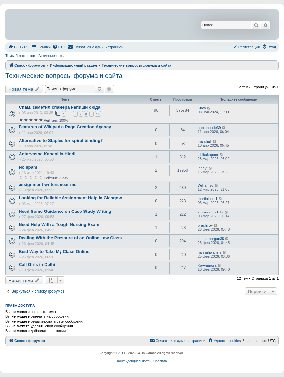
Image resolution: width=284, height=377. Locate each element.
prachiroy (205, 225)
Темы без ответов (20, 56)
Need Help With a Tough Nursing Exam (59, 224)
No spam (28, 167)
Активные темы (51, 56)
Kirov (202, 108)
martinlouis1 (207, 199)
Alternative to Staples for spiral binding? (61, 140)
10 (97, 114)
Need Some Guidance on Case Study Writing (65, 211)
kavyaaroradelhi (210, 212)
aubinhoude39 (209, 128)
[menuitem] (18, 47)
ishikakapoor (208, 155)
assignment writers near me (47, 184)
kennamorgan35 (211, 239)
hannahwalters (210, 252)
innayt (202, 168)
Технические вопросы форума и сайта (63, 75)
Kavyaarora (207, 265)
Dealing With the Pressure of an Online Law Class (70, 237)
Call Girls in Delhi (37, 264)
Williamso (205, 185)
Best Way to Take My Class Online (54, 251)
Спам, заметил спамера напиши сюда (59, 107)
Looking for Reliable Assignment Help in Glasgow (70, 197)
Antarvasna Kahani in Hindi (47, 153)
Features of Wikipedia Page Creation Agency (65, 126)
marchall (205, 141)
